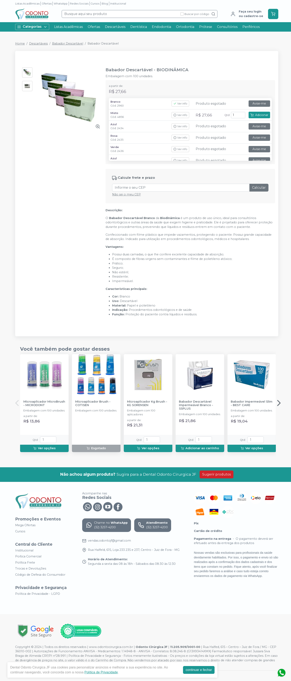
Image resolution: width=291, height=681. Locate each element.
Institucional (118, 3)
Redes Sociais (79, 3)
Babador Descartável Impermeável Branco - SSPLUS (196, 405)
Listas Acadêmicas (27, 3)
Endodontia (161, 27)
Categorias (32, 27)
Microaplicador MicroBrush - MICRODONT (44, 403)
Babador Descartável (67, 43)
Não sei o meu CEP (126, 194)
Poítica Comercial (28, 556)
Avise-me (259, 103)
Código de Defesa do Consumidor (40, 574)
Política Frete (25, 562)
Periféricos (251, 27)
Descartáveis (115, 27)
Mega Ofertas (25, 525)
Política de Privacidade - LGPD (37, 594)
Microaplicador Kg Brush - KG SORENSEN (147, 403)
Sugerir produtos (216, 474)
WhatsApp (61, 3)
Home (20, 43)
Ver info (180, 103)
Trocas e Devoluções (30, 569)
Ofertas (47, 3)
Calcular (259, 187)
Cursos (95, 3)
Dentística (138, 27)
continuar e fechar (199, 670)
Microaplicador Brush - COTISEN (92, 403)
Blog (105, 3)
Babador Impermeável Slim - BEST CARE (251, 403)
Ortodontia (185, 27)
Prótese (205, 27)
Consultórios (227, 27)
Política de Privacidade (101, 672)
